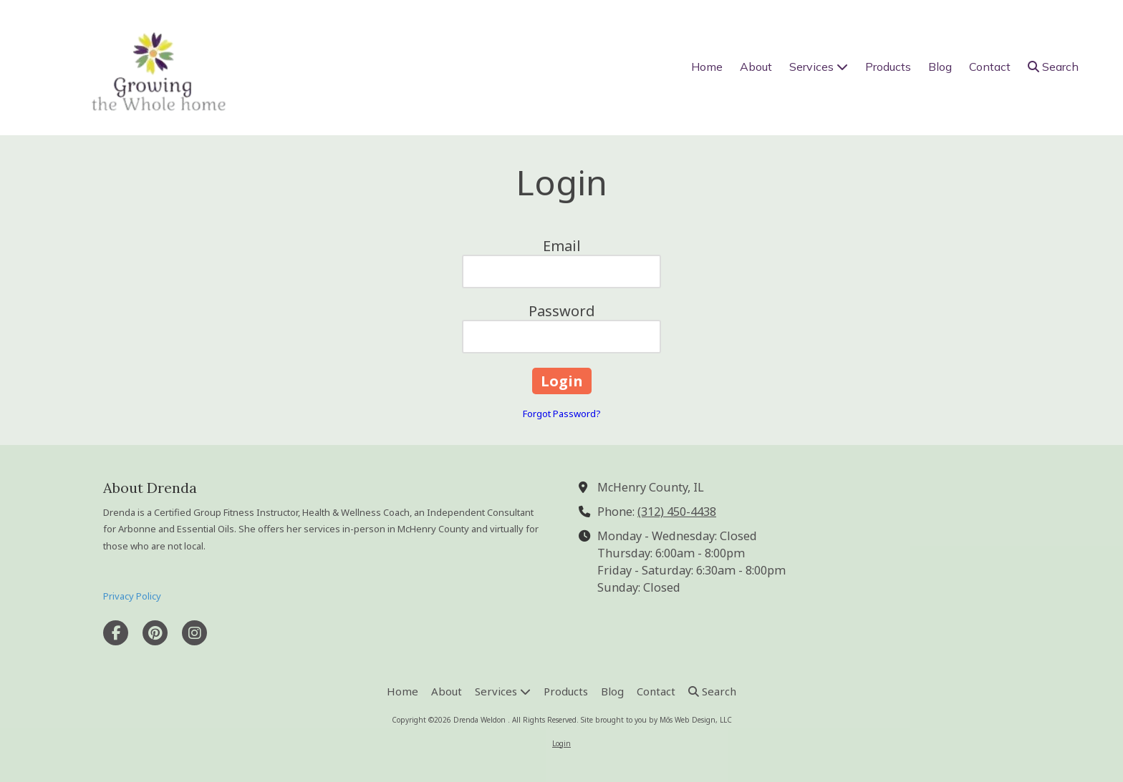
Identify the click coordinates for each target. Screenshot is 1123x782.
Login (561, 743)
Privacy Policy (132, 596)
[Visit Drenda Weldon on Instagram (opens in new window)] (194, 632)
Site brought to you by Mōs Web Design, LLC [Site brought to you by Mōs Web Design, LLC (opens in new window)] (656, 720)
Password (562, 311)
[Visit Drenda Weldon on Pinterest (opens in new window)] (155, 632)
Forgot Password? (562, 413)
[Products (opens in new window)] (888, 67)
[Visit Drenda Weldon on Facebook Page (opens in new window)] (115, 632)
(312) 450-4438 (676, 511)
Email (562, 245)
